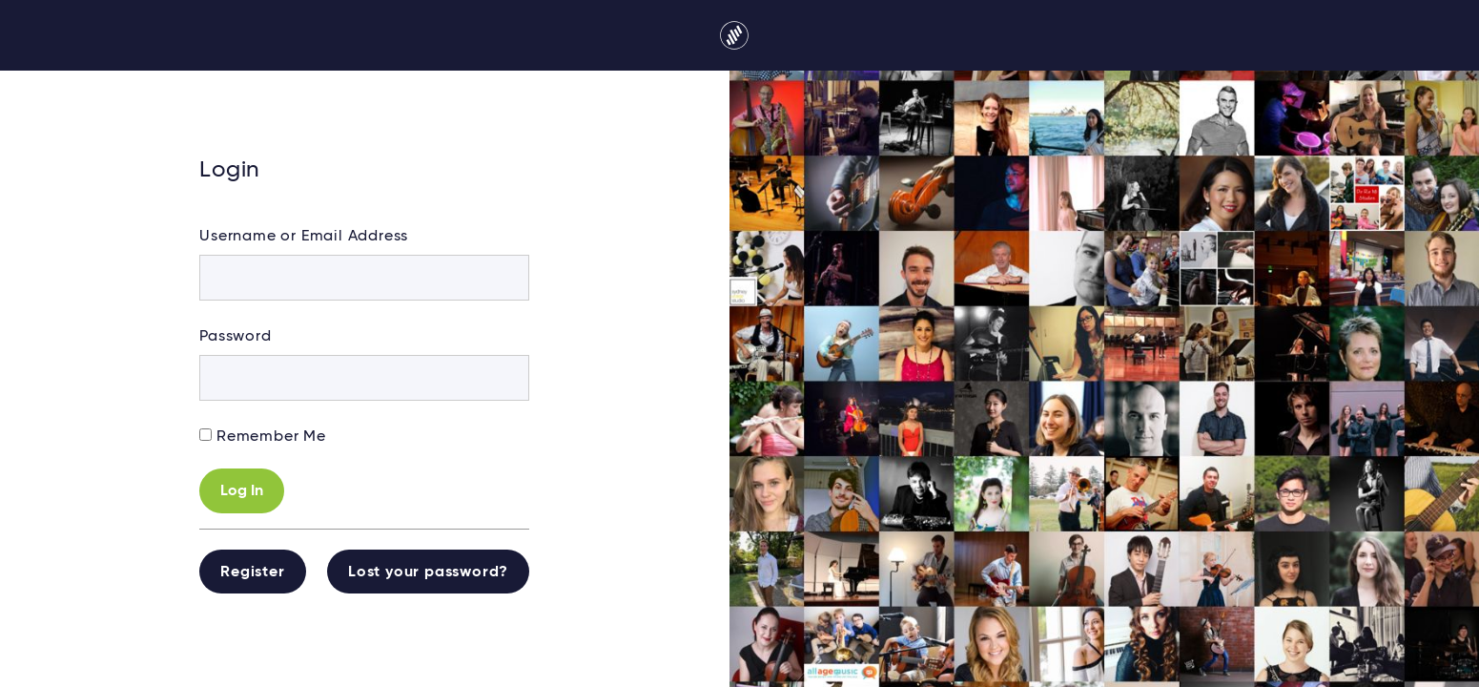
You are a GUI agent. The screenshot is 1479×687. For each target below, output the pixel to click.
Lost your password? (428, 572)
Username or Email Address (303, 236)
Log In (241, 491)
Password (235, 336)
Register (252, 572)
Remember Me (271, 437)
